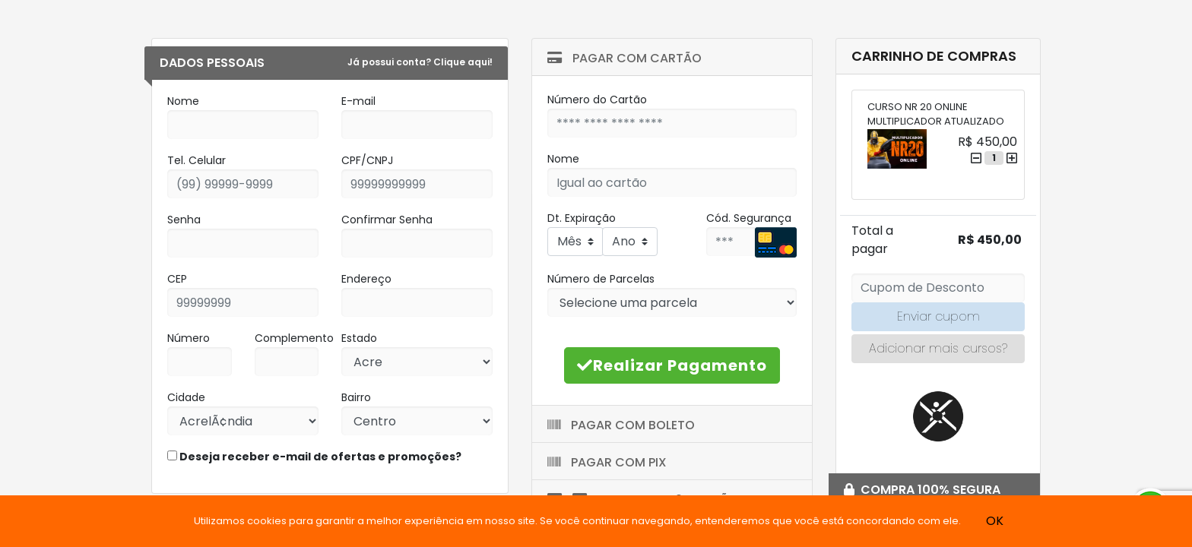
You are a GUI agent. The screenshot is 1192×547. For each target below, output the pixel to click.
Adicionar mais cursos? (938, 348)
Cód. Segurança (748, 218)
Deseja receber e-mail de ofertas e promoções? (314, 456)
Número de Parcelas (601, 278)
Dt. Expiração (581, 218)
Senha (184, 219)
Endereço (366, 278)
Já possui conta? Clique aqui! (420, 61)
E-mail (358, 101)
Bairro (356, 397)
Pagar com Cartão (624, 58)
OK (994, 521)
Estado (359, 338)
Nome (183, 101)
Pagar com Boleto (621, 425)
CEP (177, 278)
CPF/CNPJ (367, 160)
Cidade (186, 397)
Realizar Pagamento (672, 365)
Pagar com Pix (607, 462)
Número (188, 338)
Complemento (294, 338)
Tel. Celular (196, 160)
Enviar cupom (938, 316)
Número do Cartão (597, 99)
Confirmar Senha (387, 219)
